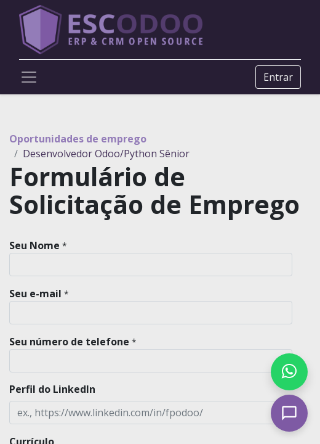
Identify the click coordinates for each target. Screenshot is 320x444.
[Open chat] (289, 413)
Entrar (278, 77)
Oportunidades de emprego (77, 139)
